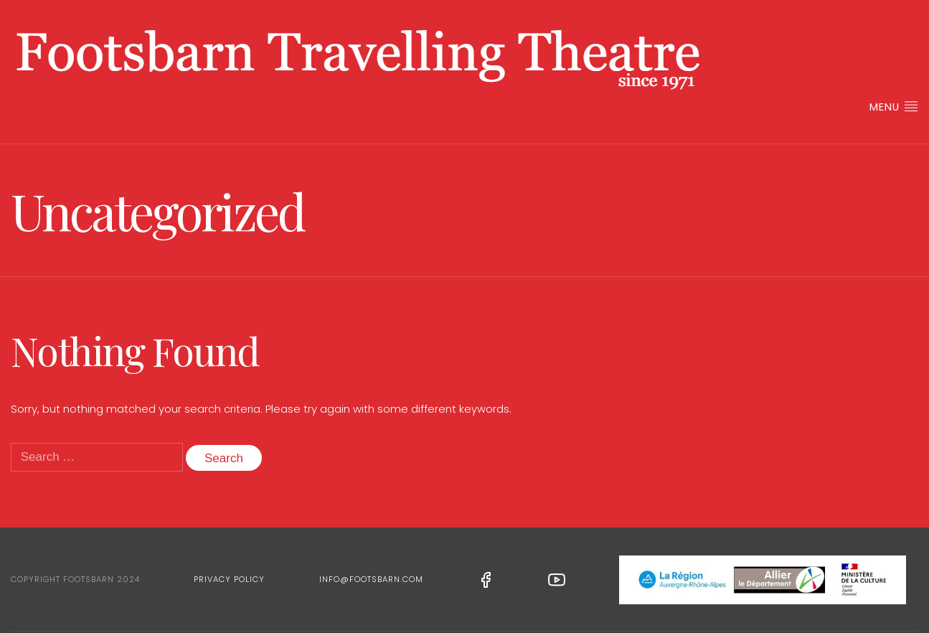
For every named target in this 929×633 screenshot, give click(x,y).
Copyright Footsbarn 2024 (75, 579)
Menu (893, 106)
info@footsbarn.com (371, 579)
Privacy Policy (229, 579)
